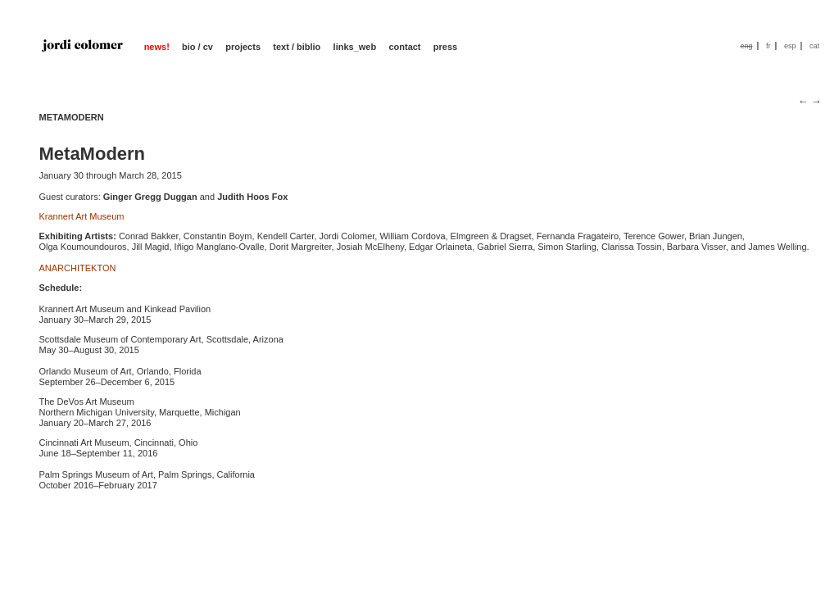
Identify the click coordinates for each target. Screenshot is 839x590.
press (445, 47)
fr (768, 46)
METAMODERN (71, 117)
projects (243, 47)
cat (814, 46)
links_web (355, 47)
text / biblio (296, 47)
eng (746, 46)
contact (404, 47)
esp (790, 46)
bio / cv (197, 47)
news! (157, 47)
